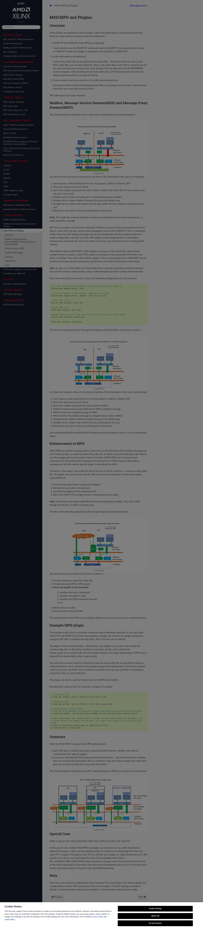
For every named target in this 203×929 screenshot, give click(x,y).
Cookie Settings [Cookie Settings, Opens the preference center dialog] (155, 911)
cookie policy (10, 922)
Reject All (155, 918)
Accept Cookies (155, 925)
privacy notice (97, 919)
